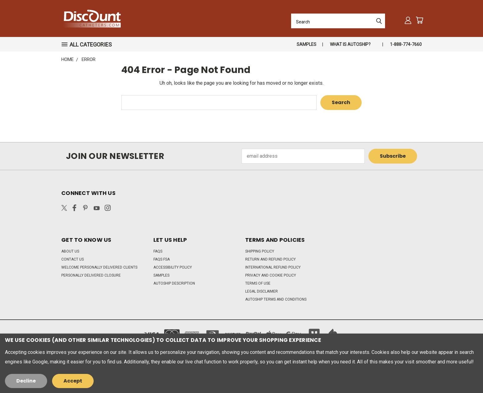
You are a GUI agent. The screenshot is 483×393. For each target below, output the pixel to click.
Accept (72, 380)
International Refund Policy (273, 267)
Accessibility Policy (172, 267)
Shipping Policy (259, 251)
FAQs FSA (161, 259)
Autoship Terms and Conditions (275, 299)
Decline (26, 380)
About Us (70, 251)
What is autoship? (350, 44)
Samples (306, 44)
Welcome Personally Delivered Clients (99, 267)
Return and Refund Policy (270, 259)
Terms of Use (257, 283)
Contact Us (72, 259)
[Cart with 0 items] (419, 20)
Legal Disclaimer (261, 291)
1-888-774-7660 (406, 44)
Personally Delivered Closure (91, 275)
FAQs (157, 251)
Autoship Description (174, 283)
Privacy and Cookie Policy (270, 275)
